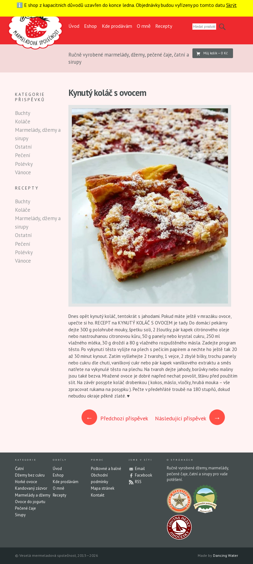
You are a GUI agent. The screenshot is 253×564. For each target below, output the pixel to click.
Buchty (22, 113)
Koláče (22, 121)
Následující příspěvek (190, 418)
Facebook (143, 475)
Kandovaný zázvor (31, 488)
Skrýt (231, 5)
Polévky (24, 164)
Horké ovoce (26, 481)
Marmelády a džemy (32, 495)
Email (140, 468)
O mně (144, 26)
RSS (138, 481)
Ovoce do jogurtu (30, 501)
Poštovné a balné (106, 468)
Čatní (19, 468)
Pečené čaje (25, 508)
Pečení (22, 155)
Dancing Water (225, 555)
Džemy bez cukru (30, 475)
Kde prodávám (117, 26)
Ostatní (23, 146)
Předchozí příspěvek (115, 418)
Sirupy (20, 514)
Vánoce (23, 172)
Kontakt (97, 495)
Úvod (73, 26)
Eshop (90, 26)
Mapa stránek (102, 488)
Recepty (163, 26)
